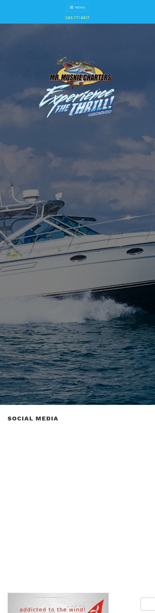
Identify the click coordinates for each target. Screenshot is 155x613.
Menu (80, 7)
